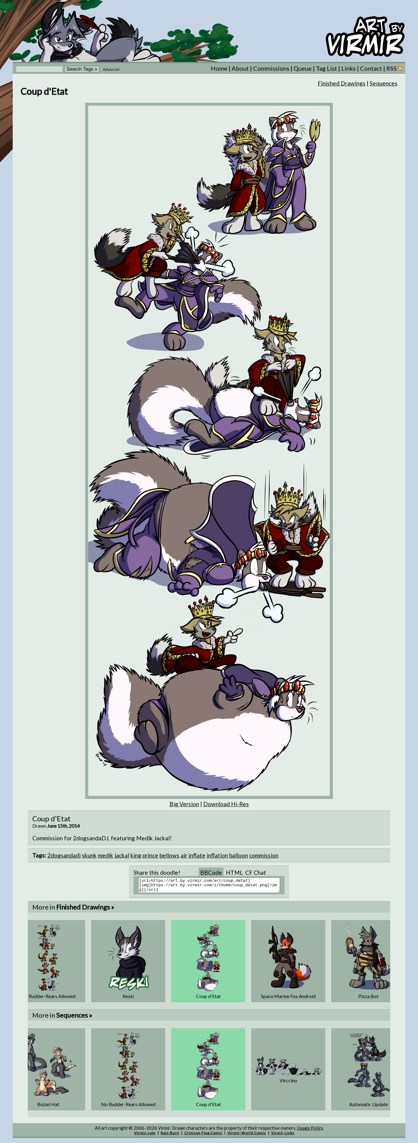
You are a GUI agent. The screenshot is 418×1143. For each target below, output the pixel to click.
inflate (196, 855)
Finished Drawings (341, 83)
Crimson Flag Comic (203, 1135)
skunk (89, 855)
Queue (303, 68)
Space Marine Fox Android (288, 999)
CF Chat (255, 872)
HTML (234, 872)
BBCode (211, 872)
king (135, 855)
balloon (238, 855)
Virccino (288, 1083)
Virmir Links (282, 1135)
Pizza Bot (368, 999)
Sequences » (74, 1018)
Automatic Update (368, 1107)
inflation (217, 855)
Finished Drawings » (85, 910)
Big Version (184, 803)
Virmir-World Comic (246, 1135)
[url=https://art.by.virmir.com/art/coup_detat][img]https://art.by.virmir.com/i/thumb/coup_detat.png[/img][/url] (212, 886)
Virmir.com (145, 1135)
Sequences (383, 83)
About (240, 68)
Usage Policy (310, 1130)
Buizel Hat (48, 1107)
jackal (121, 855)
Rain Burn (170, 1135)
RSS (394, 68)
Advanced (111, 69)
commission (263, 855)
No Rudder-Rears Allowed (48, 999)
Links (348, 68)
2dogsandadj (64, 855)
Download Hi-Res (226, 803)
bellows (169, 855)
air (184, 855)
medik (105, 855)
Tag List (326, 68)
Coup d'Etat (208, 999)
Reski (128, 999)
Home (219, 68)
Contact (371, 68)
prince (150, 855)
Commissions (271, 68)
